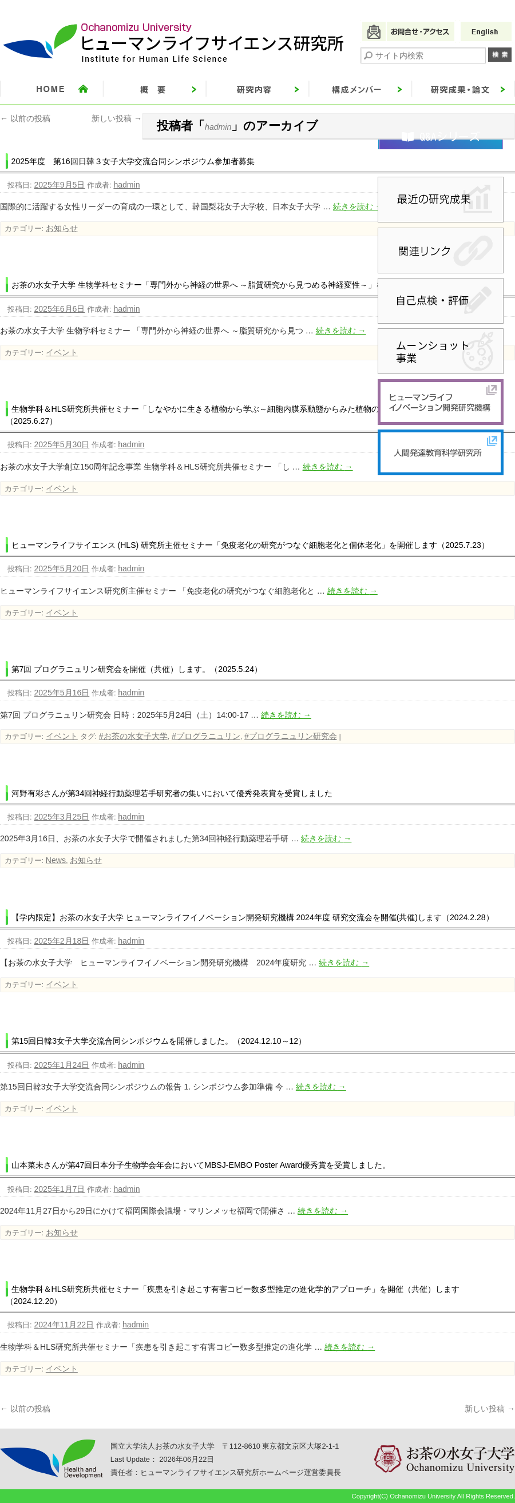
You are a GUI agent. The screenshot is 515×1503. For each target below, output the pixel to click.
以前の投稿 (25, 118)
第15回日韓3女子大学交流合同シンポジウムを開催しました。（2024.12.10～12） (159, 1040)
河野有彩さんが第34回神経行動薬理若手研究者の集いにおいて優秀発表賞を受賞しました (172, 793)
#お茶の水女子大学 (133, 736)
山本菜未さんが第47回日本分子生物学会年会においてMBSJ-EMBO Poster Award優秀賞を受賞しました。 (201, 1165)
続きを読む (358, 206)
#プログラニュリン (206, 736)
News (56, 860)
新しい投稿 (117, 118)
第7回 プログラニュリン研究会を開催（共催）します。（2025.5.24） (136, 669)
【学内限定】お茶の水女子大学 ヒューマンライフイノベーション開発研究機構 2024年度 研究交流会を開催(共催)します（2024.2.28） (252, 917)
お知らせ (62, 228)
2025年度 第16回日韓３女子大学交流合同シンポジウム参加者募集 (133, 161)
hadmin (218, 127)
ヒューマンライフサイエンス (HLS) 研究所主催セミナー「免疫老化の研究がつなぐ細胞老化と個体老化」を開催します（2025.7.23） (250, 545)
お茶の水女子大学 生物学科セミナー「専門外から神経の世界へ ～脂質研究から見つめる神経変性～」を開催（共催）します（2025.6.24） (259, 284)
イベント (62, 352)
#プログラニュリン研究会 (290, 736)
